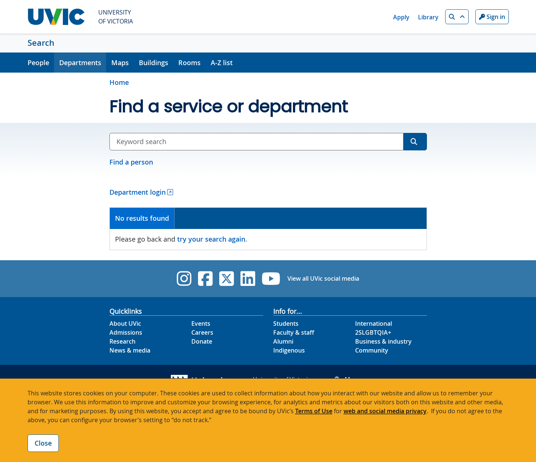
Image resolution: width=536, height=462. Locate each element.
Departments (80, 62)
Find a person (131, 161)
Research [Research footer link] (122, 341)
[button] (457, 16)
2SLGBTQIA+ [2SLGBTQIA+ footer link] (373, 332)
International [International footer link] (373, 323)
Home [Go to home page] (119, 82)
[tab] (142, 218)
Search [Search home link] (41, 42)
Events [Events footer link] (200, 323)
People (38, 62)
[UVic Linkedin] (247, 278)
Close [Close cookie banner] (43, 443)
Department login (137, 192)
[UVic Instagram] (184, 278)
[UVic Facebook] (205, 278)
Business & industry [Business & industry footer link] (383, 341)
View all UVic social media (323, 278)
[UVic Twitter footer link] (226, 278)
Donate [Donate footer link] (201, 341)
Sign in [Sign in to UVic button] (492, 17)
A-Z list (222, 62)
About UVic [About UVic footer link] (125, 323)
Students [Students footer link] (286, 323)
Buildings (153, 62)
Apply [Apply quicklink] (401, 17)
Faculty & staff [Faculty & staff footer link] (293, 332)
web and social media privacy (385, 411)
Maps (120, 62)
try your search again (211, 239)
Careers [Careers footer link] (202, 332)
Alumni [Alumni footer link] (283, 341)
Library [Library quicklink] (428, 17)
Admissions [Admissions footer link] (125, 332)
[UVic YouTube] (271, 278)
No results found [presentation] (142, 218)
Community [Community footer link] (371, 350)
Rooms (189, 62)
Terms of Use (313, 411)
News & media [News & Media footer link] (129, 350)
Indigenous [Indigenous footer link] (289, 350)
